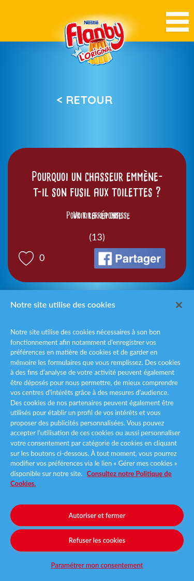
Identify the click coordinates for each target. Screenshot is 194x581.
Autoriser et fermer (97, 515)
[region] (97, 435)
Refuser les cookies (97, 540)
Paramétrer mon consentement (97, 565)
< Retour (84, 99)
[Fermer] (179, 305)
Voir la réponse (97, 215)
